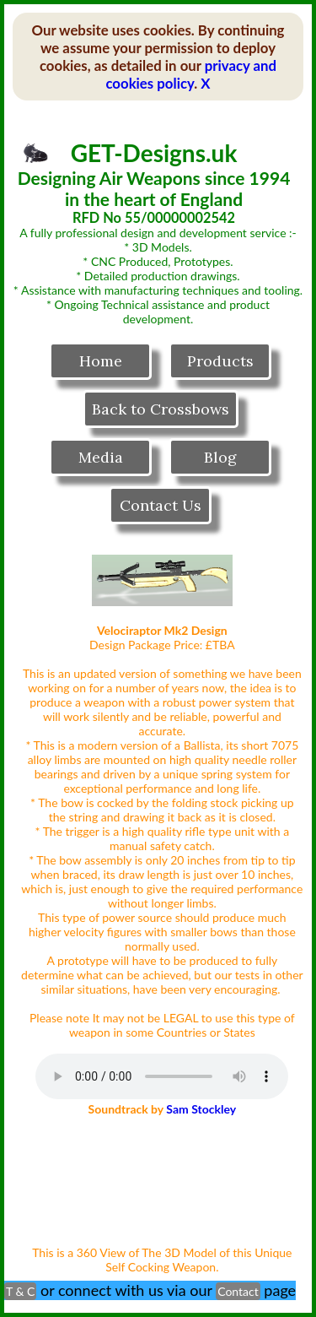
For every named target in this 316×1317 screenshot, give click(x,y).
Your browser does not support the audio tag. (161, 1076)
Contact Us (160, 505)
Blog (220, 457)
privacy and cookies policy (190, 74)
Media (100, 457)
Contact (238, 1291)
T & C (20, 1291)
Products (220, 361)
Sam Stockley (201, 1109)
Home (100, 361)
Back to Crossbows (160, 409)
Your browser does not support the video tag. (162, 1180)
